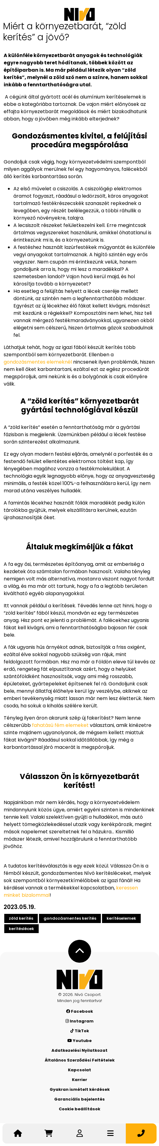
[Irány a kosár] (48, 1133)
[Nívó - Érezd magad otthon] (79, 979)
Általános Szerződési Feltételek (80, 1060)
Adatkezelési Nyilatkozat (79, 1050)
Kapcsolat (79, 1070)
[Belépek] (79, 1133)
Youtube (79, 1041)
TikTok (79, 1031)
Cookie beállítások (79, 1109)
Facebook (79, 1011)
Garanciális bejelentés (79, 1099)
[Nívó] (79, 14)
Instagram (79, 1021)
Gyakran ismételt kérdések (80, 1089)
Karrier (79, 1080)
